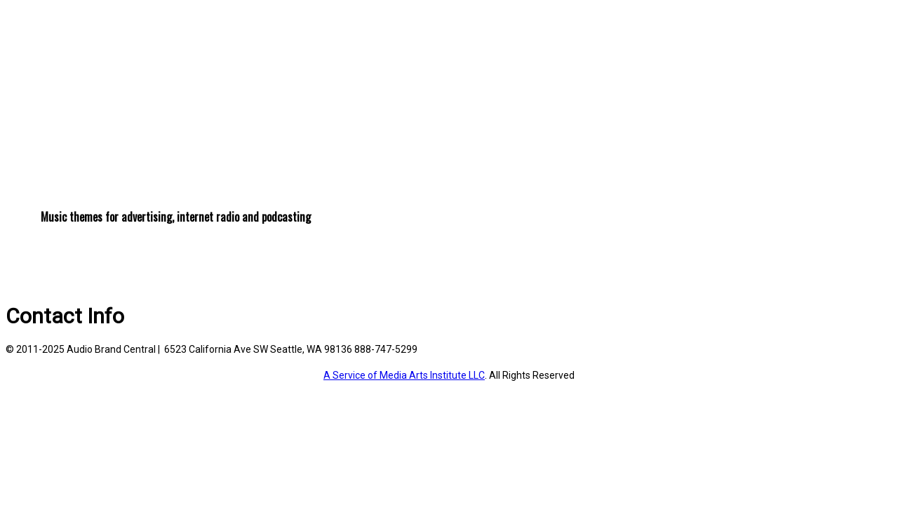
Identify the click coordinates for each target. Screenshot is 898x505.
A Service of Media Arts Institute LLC (404, 375)
